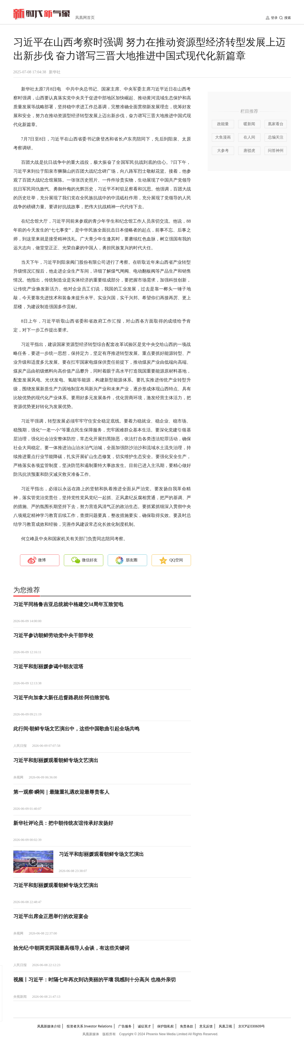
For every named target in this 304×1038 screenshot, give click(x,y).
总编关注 (275, 137)
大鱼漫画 (223, 137)
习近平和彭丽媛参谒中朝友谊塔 (48, 666)
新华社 (55, 72)
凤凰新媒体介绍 (49, 1026)
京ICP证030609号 (251, 1026)
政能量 (223, 124)
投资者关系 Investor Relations (89, 1026)
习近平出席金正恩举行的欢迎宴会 (50, 916)
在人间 (249, 137)
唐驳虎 (249, 151)
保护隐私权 (165, 1026)
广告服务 (125, 1026)
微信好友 (89, 560)
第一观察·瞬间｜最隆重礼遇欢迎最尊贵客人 (61, 792)
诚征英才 (144, 1026)
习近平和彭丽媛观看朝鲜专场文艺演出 (55, 760)
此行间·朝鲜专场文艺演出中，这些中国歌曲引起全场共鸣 (76, 729)
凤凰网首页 (85, 18)
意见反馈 (206, 1026)
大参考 (223, 151)
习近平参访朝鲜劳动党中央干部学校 (53, 635)
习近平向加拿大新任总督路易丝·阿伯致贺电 (61, 697)
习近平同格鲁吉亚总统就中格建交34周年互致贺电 (68, 604)
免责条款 (186, 1026)
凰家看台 (275, 124)
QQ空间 (176, 560)
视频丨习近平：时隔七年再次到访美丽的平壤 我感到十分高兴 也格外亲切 (94, 979)
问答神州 (275, 151)
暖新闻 (249, 124)
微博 (42, 560)
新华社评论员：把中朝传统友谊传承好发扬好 (63, 823)
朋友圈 (131, 560)
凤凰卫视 (225, 1026)
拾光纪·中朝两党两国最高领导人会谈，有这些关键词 (71, 948)
